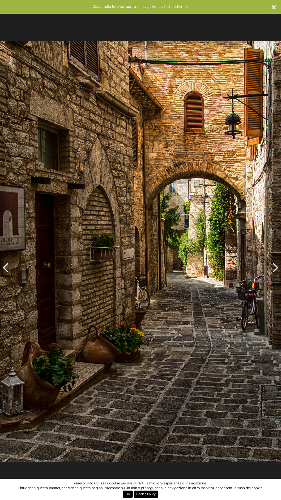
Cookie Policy (146, 494)
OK (128, 494)
